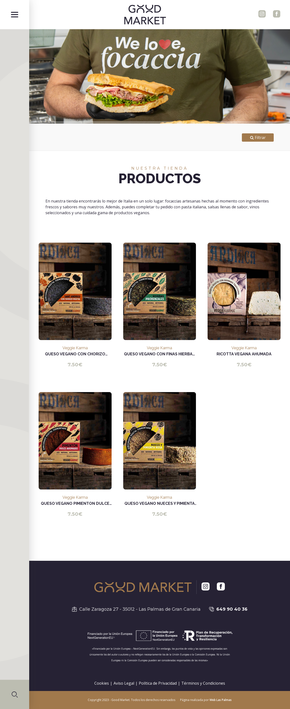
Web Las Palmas (221, 700)
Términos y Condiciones (203, 683)
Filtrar (258, 137)
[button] (14, 694)
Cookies (101, 683)
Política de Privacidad (158, 683)
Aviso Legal (124, 683)
